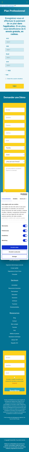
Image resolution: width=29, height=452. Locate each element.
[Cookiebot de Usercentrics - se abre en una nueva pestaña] (20, 194)
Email (7, 54)
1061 (15, 86)
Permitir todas (14, 247)
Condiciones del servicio (8, 447)
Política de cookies (20, 445)
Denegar (14, 256)
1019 (7, 62)
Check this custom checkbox (15, 78)
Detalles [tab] (15, 198)
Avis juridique (12, 445)
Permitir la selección (14, 252)
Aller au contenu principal (8, 6)
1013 (7, 38)
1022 (9, 70)
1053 (7, 46)
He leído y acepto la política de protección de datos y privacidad (14, 381)
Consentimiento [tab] (6, 198)
